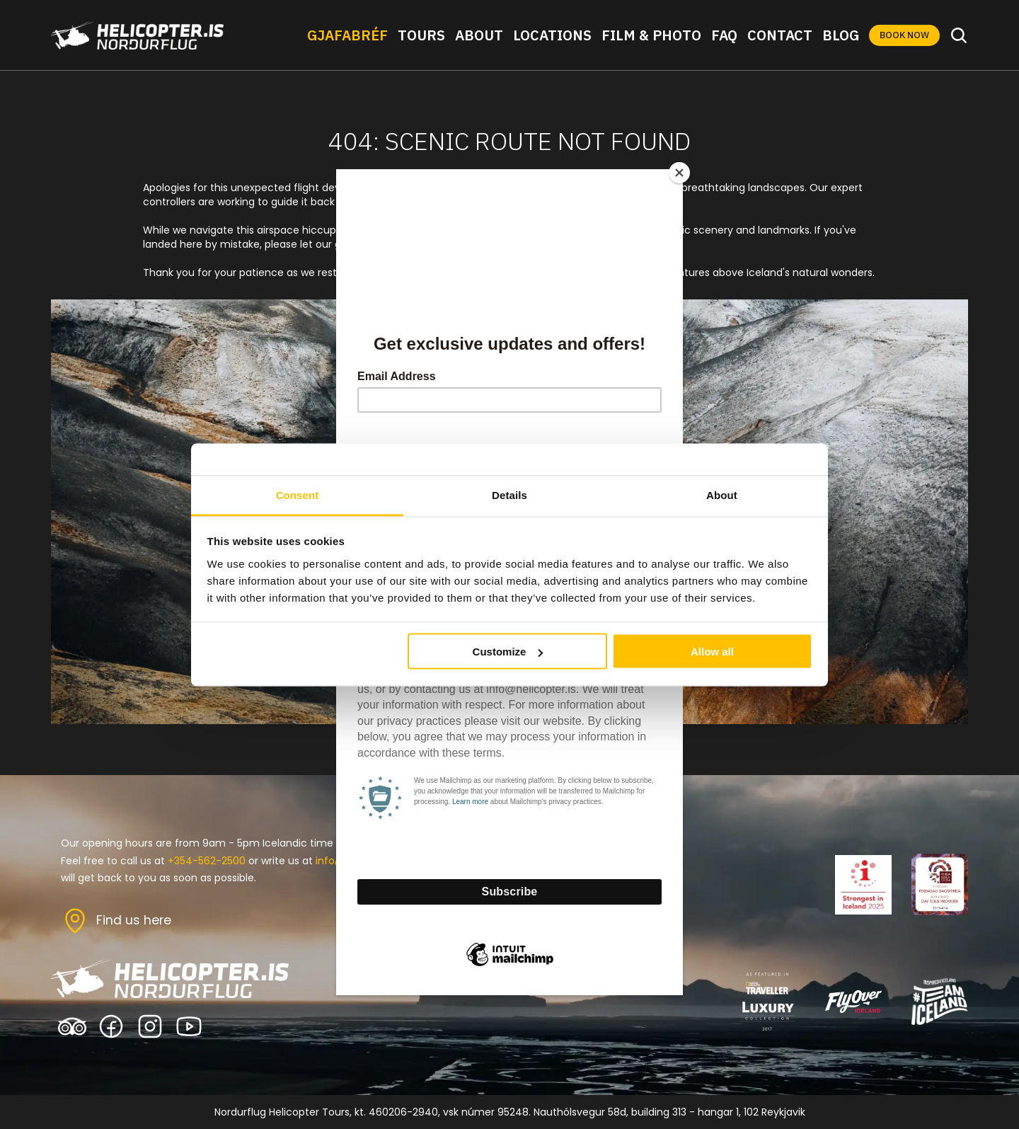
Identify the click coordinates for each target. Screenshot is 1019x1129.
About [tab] (721, 494)
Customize (508, 652)
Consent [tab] (297, 494)
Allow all (712, 652)
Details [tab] (509, 494)
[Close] (679, 172)
